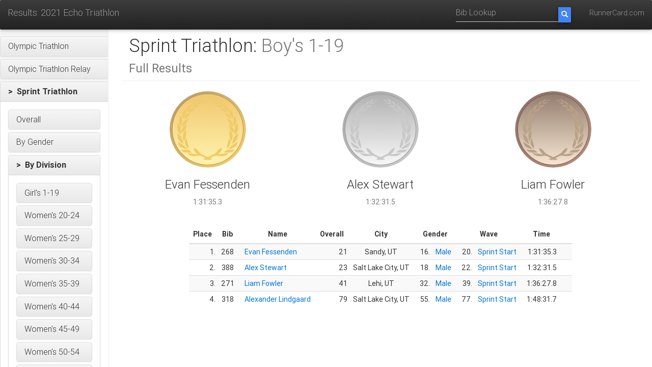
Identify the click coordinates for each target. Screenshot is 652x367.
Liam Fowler (263, 283)
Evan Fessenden (270, 251)
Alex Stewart (265, 267)
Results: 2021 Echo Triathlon (63, 12)
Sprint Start (497, 251)
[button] (54, 46)
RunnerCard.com (616, 12)
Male (443, 251)
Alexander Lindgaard (277, 299)
